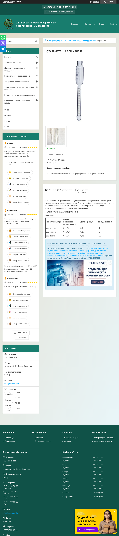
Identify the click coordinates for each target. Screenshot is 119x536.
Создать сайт (8, 2)
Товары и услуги (55, 40)
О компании (10, 441)
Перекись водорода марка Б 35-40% (21, 163)
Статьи (7, 121)
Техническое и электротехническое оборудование (19, 88)
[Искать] (36, 41)
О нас (101, 24)
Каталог (88, 24)
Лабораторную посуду (87, 251)
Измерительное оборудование (92, 256)
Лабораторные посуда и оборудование (80, 40)
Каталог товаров (71, 438)
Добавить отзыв (20, 333)
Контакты (39, 438)
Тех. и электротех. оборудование (66, 256)
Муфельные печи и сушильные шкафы (17, 101)
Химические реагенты (13, 63)
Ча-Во (6, 127)
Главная (74, 24)
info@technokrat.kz (12, 384)
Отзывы (7, 115)
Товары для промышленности (67, 253)
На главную (9, 438)
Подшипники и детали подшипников (19, 95)
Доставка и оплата (42, 441)
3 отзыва (96, 2)
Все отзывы (22, 337)
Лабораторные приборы (68, 251)
